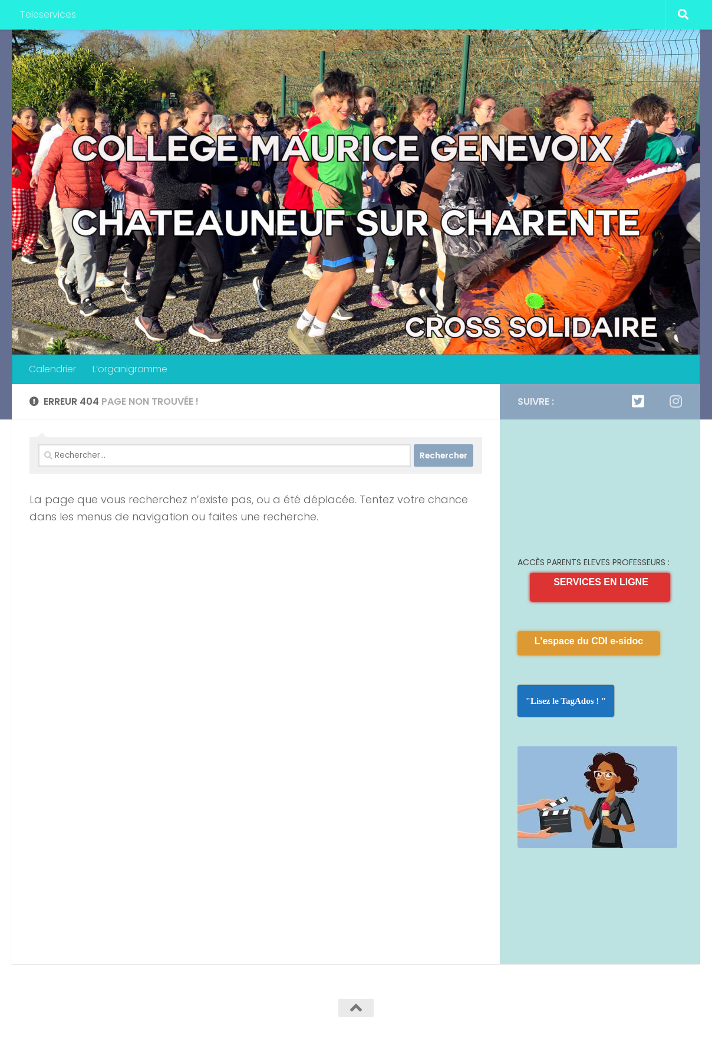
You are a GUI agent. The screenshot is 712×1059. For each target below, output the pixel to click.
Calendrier (52, 369)
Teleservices (48, 14)
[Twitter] (638, 401)
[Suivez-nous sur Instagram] (675, 401)
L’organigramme (130, 369)
